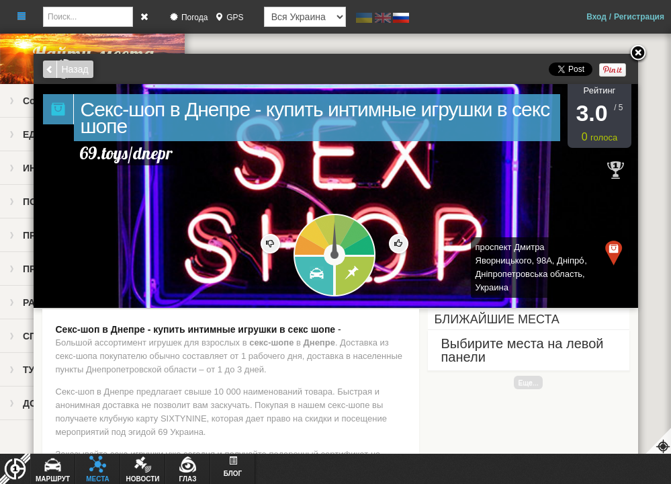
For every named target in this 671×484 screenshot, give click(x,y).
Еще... (528, 382)
